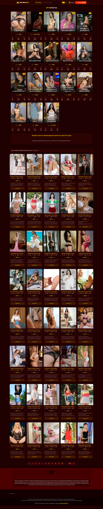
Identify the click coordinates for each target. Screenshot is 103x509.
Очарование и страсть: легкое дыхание (90, 254)
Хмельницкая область (26, 150)
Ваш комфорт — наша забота (36, 215)
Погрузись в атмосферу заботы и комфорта (57, 370)
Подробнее (17, 188)
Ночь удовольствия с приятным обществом (57, 331)
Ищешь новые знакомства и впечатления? (40, 409)
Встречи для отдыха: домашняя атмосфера (57, 409)
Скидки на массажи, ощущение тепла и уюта (41, 254)
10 (62, 467)
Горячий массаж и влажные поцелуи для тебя (75, 409)
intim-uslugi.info (15, 150)
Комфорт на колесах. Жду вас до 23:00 (22, 409)
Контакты (12, 497)
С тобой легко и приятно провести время (40, 331)
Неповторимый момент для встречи (22, 331)
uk (66, 2)
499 (70, 467)
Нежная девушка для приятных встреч (22, 448)
